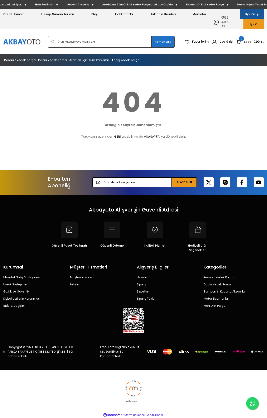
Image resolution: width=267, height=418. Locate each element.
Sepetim (143, 291)
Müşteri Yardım (81, 277)
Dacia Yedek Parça (217, 284)
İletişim (75, 284)
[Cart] (250, 41)
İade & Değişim (14, 306)
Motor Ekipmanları (216, 298)
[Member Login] (222, 41)
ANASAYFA (152, 136)
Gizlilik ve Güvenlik (16, 291)
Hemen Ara (163, 42)
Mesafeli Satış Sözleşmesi (21, 277)
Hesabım (143, 277)
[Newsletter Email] (144, 182)
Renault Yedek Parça (219, 277)
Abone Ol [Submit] (184, 182)
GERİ (117, 136)
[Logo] (22, 42)
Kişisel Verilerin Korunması (21, 298)
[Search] (111, 42)
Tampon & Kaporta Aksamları (225, 291)
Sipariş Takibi (146, 298)
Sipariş (141, 284)
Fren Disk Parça (214, 306)
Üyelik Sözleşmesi (15, 284)
